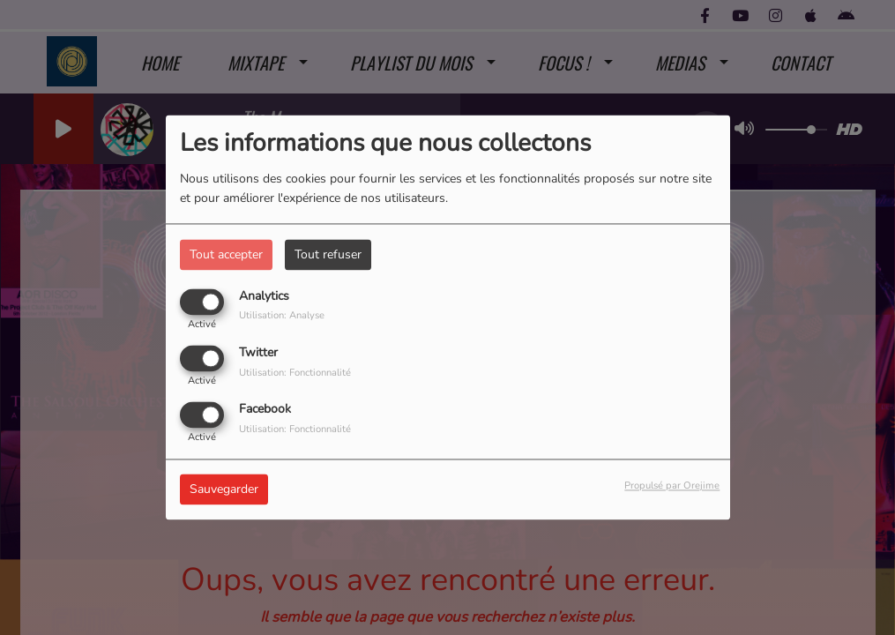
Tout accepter (226, 254)
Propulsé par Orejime (672, 486)
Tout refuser (328, 254)
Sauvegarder (224, 490)
